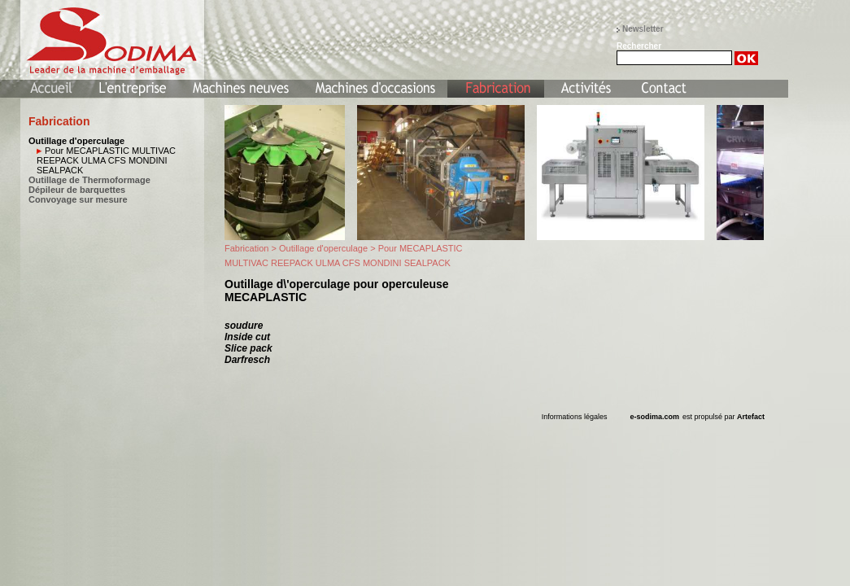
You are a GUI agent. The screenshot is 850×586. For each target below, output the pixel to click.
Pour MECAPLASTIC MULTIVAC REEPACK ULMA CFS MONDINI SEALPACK (106, 160)
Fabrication (246, 248)
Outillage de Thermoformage (89, 180)
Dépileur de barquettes (76, 190)
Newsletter (643, 28)
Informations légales (575, 417)
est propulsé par (723, 417)
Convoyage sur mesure (78, 199)
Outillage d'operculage (76, 141)
